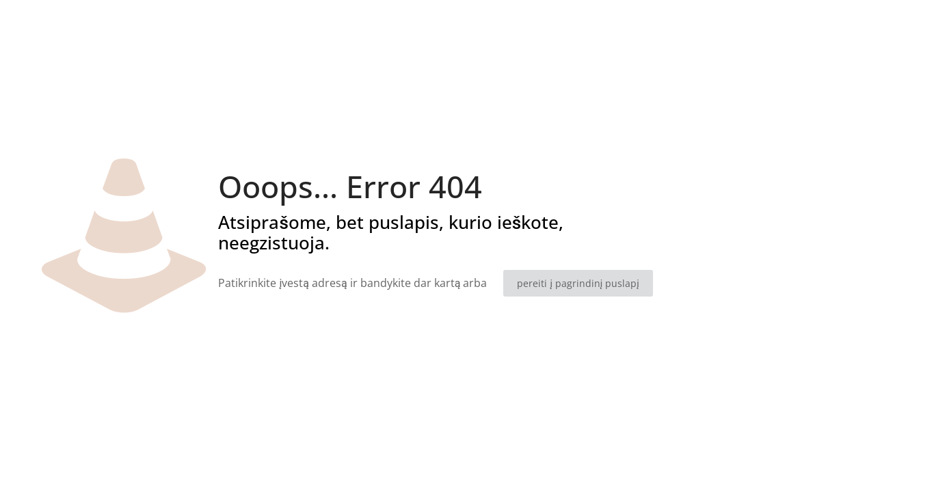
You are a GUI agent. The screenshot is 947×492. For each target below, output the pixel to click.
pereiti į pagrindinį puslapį (578, 283)
